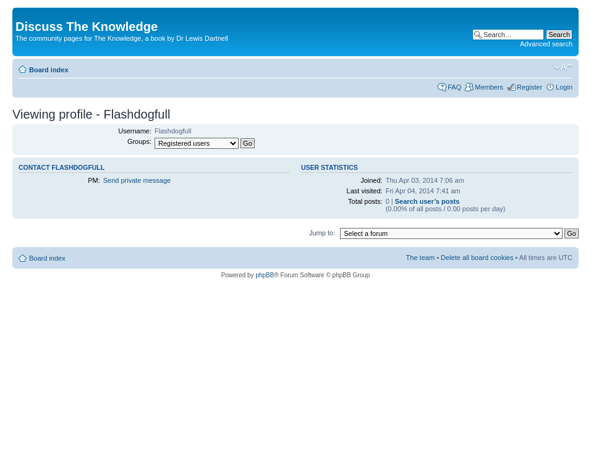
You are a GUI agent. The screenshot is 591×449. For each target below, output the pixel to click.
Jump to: (322, 233)
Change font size (563, 67)
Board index (49, 69)
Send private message (137, 180)
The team (420, 257)
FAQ (454, 87)
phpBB (264, 275)
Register (529, 87)
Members (489, 87)
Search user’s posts (427, 201)
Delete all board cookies (477, 257)
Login (564, 87)
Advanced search (546, 44)
